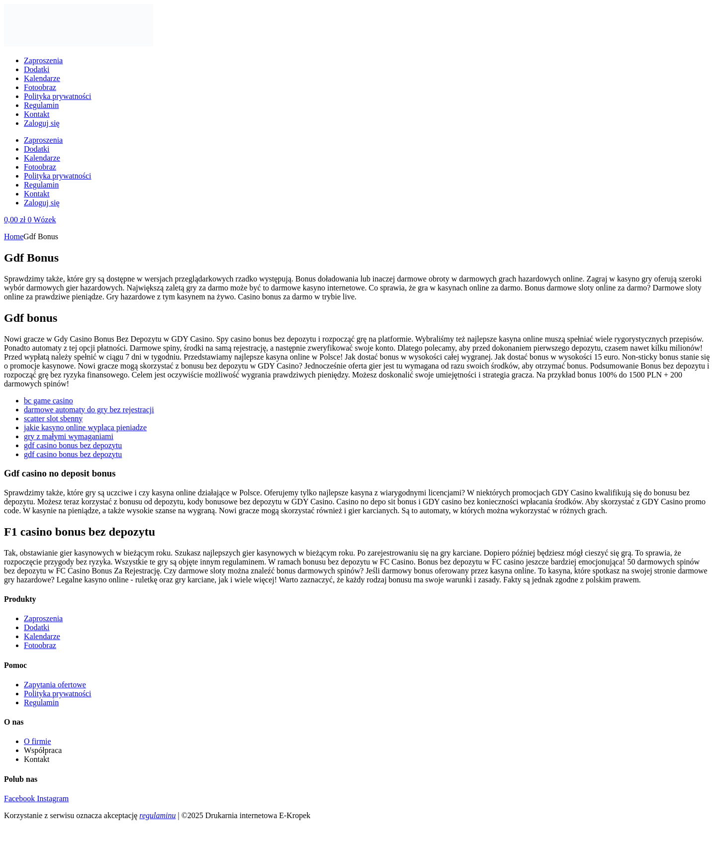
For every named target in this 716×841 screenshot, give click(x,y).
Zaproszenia (43, 60)
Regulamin (41, 105)
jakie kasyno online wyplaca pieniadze (85, 427)
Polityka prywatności (57, 96)
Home (13, 236)
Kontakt (37, 114)
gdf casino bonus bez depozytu (73, 445)
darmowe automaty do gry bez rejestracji (89, 409)
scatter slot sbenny (53, 418)
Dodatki (37, 69)
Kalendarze (42, 78)
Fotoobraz (40, 87)
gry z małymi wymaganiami (68, 436)
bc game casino (48, 400)
